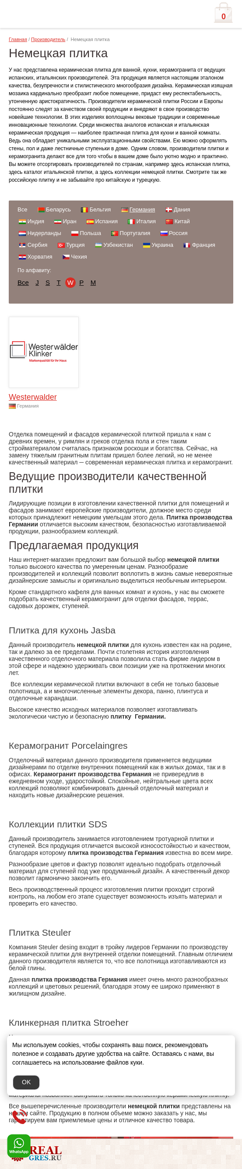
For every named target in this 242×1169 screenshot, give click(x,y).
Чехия (79, 256)
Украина (162, 245)
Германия (142, 209)
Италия (146, 221)
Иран (70, 221)
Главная (18, 39)
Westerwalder (33, 397)
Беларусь (58, 209)
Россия (178, 233)
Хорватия (40, 256)
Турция (75, 245)
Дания (182, 209)
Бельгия (100, 209)
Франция (203, 245)
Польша (90, 233)
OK (26, 1082)
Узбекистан (118, 245)
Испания (106, 221)
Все (22, 209)
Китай (182, 221)
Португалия (135, 233)
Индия (36, 221)
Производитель (48, 39)
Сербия (38, 245)
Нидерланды (44, 233)
